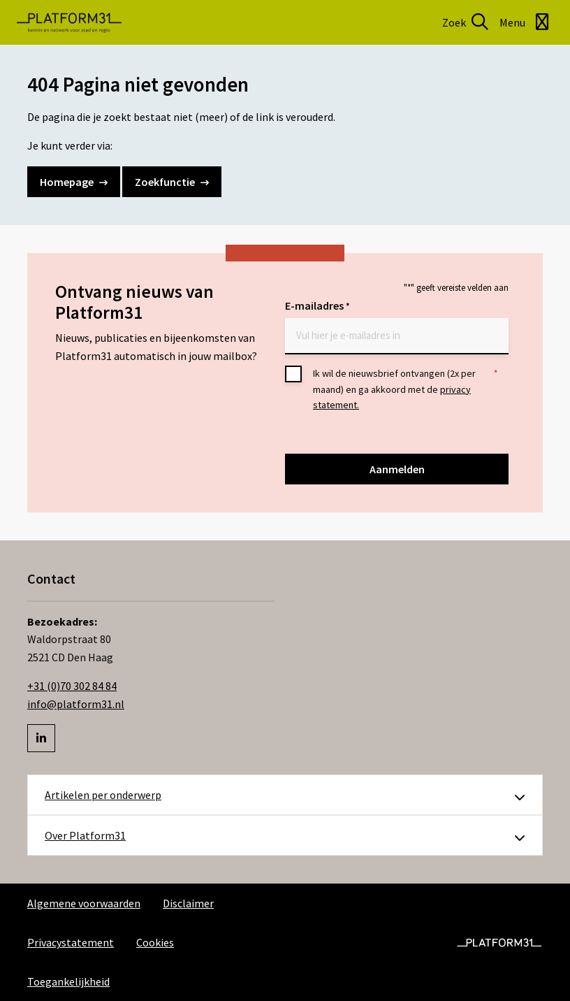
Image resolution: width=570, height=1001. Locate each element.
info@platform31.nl (75, 704)
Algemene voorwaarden (83, 903)
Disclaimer (188, 903)
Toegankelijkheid (68, 981)
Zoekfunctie (172, 182)
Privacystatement (70, 942)
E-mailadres (317, 306)
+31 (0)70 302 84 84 (72, 686)
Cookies (155, 942)
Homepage (74, 182)
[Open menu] (526, 22)
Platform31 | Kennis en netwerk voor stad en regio (69, 22)
